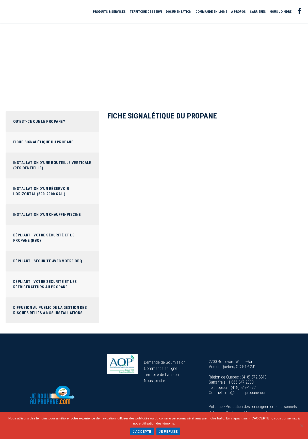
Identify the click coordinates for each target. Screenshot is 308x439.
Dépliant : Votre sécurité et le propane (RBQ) (44, 238)
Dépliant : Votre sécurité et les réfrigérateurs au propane (45, 284)
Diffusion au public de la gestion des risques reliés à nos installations (50, 310)
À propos (238, 11)
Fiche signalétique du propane (43, 142)
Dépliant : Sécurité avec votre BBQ (47, 261)
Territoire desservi (146, 11)
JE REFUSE (168, 431)
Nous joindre (280, 11)
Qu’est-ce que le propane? (39, 121)
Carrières (258, 11)
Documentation (178, 11)
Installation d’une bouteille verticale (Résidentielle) (52, 165)
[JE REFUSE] (301, 425)
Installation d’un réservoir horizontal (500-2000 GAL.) (41, 191)
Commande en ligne (211, 11)
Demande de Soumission (165, 362)
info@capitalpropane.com (246, 392)
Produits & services (109, 11)
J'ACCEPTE (142, 431)
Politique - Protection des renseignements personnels (253, 406)
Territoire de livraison (161, 374)
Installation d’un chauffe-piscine (47, 214)
